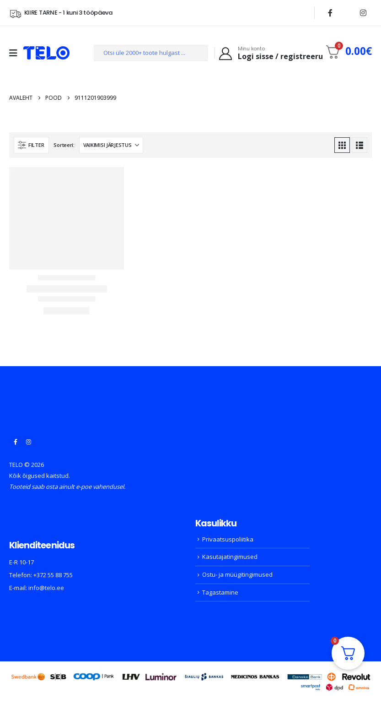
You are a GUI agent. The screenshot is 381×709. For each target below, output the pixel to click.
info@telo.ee (46, 588)
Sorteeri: (64, 144)
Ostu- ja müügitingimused (237, 574)
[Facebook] (330, 13)
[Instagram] (363, 13)
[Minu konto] (270, 53)
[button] (31, 145)
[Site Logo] (46, 53)
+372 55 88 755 (53, 575)
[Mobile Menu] (16, 53)
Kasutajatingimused (230, 556)
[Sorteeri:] (111, 145)
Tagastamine (220, 592)
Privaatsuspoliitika (227, 539)
